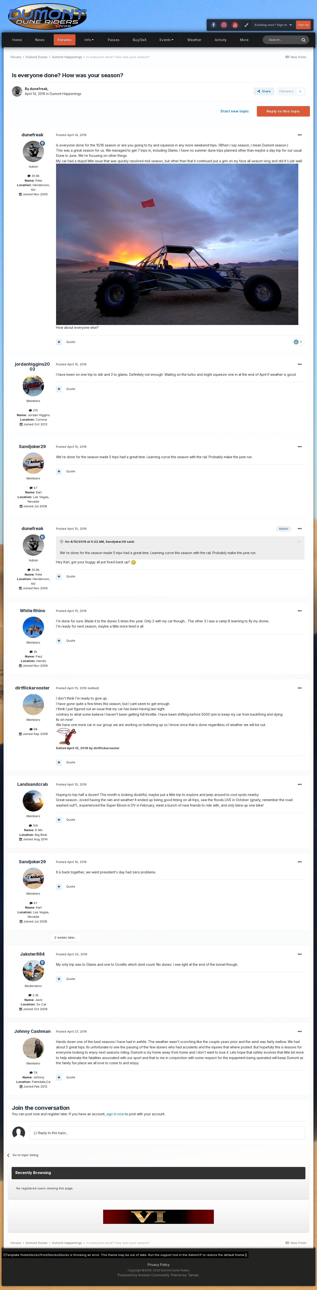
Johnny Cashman (32, 1031)
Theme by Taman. (184, 1275)
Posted (71, 135)
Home (17, 40)
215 (33, 410)
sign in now (115, 1114)
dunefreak (38, 89)
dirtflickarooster (32, 687)
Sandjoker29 (32, 446)
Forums (64, 40)
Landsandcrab (32, 784)
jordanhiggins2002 (32, 367)
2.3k (33, 995)
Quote (70, 342)
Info (90, 39)
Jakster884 (32, 954)
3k (33, 652)
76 (33, 1072)
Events (167, 39)
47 (33, 488)
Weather (194, 40)
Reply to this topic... (51, 1133)
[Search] (280, 39)
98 (33, 729)
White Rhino (32, 610)
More (244, 40)
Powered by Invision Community (143, 1275)
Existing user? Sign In (273, 25)
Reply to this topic (283, 111)
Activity (221, 40)
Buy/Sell (139, 40)
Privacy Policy (159, 1265)
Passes (114, 40)
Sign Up (303, 25)
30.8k (33, 176)
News (39, 40)
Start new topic (234, 111)
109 (33, 825)
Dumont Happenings (65, 94)
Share (264, 91)
